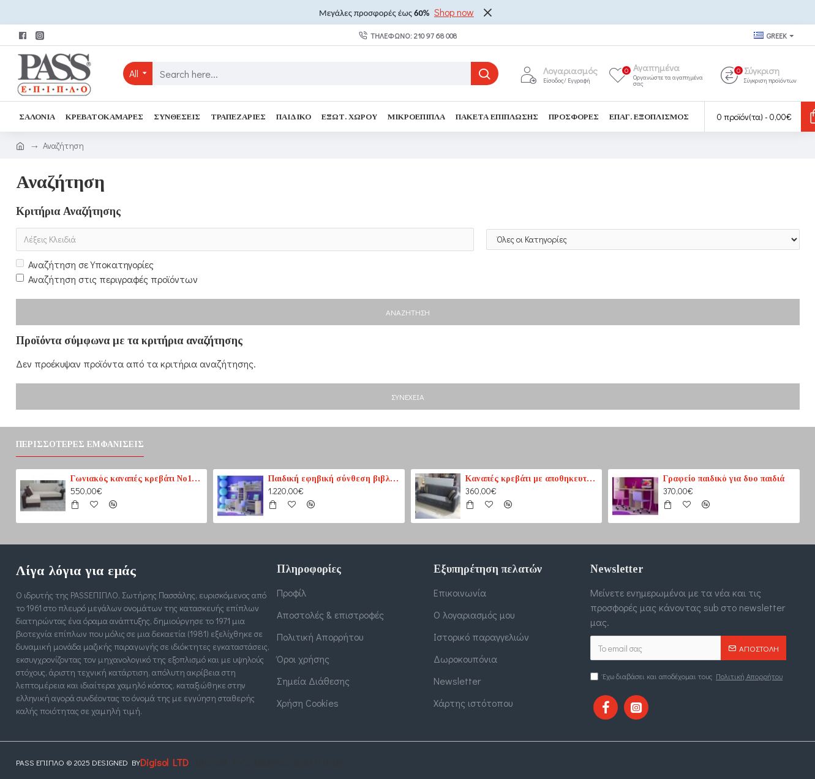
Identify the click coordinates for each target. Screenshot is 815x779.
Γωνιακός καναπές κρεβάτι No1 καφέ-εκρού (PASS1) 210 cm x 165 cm (136, 478)
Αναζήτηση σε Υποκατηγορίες (85, 264)
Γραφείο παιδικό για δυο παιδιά (723, 478)
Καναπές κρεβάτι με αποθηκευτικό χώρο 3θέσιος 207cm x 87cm (531, 478)
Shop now (454, 12)
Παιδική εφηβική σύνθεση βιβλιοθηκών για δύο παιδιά (334, 478)
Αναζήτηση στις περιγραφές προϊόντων (107, 279)
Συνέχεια (407, 396)
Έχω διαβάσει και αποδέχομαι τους (687, 676)
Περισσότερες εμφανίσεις (80, 444)
